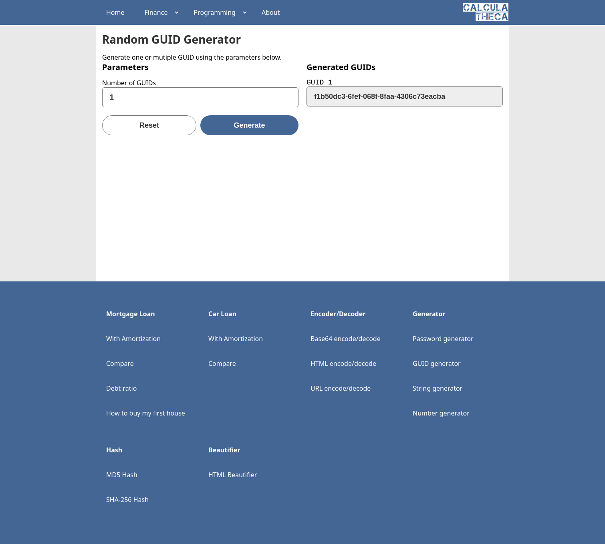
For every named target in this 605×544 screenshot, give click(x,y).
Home (115, 12)
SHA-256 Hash (127, 499)
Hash (114, 450)
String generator (437, 388)
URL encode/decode (341, 388)
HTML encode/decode (343, 363)
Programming (215, 12)
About (271, 12)
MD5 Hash (121, 474)
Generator (429, 313)
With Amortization (133, 338)
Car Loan (222, 313)
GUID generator (437, 363)
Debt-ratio (121, 388)
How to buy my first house (145, 413)
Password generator (443, 338)
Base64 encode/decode (346, 338)
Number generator (441, 413)
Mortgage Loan (130, 313)
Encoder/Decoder (338, 313)
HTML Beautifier (232, 474)
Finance (156, 12)
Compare (120, 363)
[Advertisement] (302, 199)
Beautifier (224, 450)
